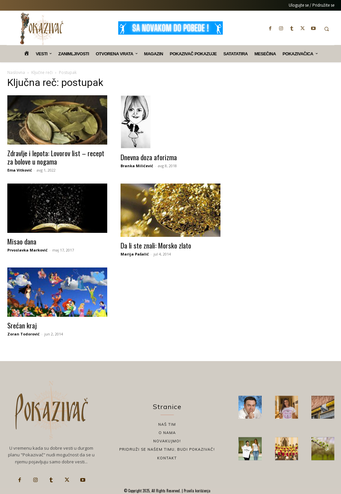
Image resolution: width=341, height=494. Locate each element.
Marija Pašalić (135, 253)
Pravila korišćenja (196, 490)
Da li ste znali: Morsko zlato (156, 245)
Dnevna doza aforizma (149, 157)
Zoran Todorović (23, 333)
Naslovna (16, 72)
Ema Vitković (19, 170)
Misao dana (21, 241)
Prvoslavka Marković (27, 249)
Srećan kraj (22, 325)
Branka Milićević (137, 165)
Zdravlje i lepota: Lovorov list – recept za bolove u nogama (55, 157)
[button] (326, 29)
